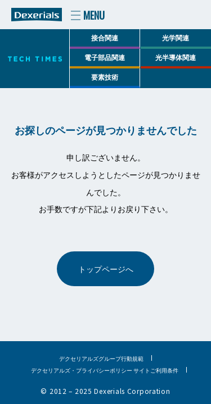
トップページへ (105, 268)
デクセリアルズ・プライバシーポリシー (81, 370)
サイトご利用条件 (155, 370)
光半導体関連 (175, 57)
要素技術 (104, 76)
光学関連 (175, 37)
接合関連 (104, 37)
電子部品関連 (104, 57)
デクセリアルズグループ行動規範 (101, 358)
